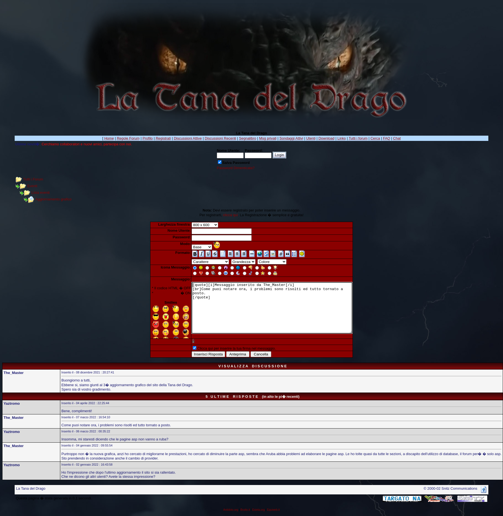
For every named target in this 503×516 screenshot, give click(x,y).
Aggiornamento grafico (53, 199)
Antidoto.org (230, 510)
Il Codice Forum (157, 293)
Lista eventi (41, 192)
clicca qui (230, 215)
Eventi (32, 186)
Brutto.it (245, 510)
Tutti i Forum (33, 179)
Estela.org (258, 510)
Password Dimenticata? (236, 168)
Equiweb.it (273, 510)
